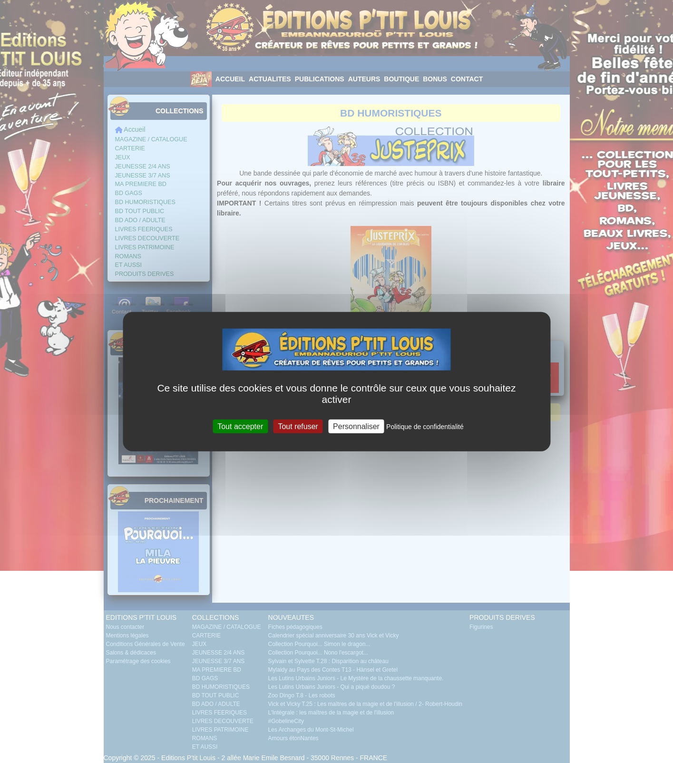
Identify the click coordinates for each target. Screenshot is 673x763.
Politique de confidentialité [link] (425, 426)
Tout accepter (240, 426)
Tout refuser (298, 426)
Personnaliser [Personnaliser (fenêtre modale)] (356, 426)
